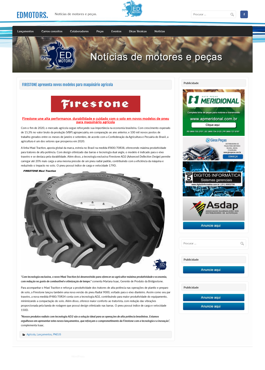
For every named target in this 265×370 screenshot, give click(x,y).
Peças (100, 31)
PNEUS (57, 334)
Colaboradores (79, 31)
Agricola (31, 334)
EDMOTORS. (32, 15)
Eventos (116, 31)
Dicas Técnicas (138, 31)
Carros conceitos (51, 31)
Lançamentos (25, 31)
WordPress (78, 356)
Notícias (160, 31)
